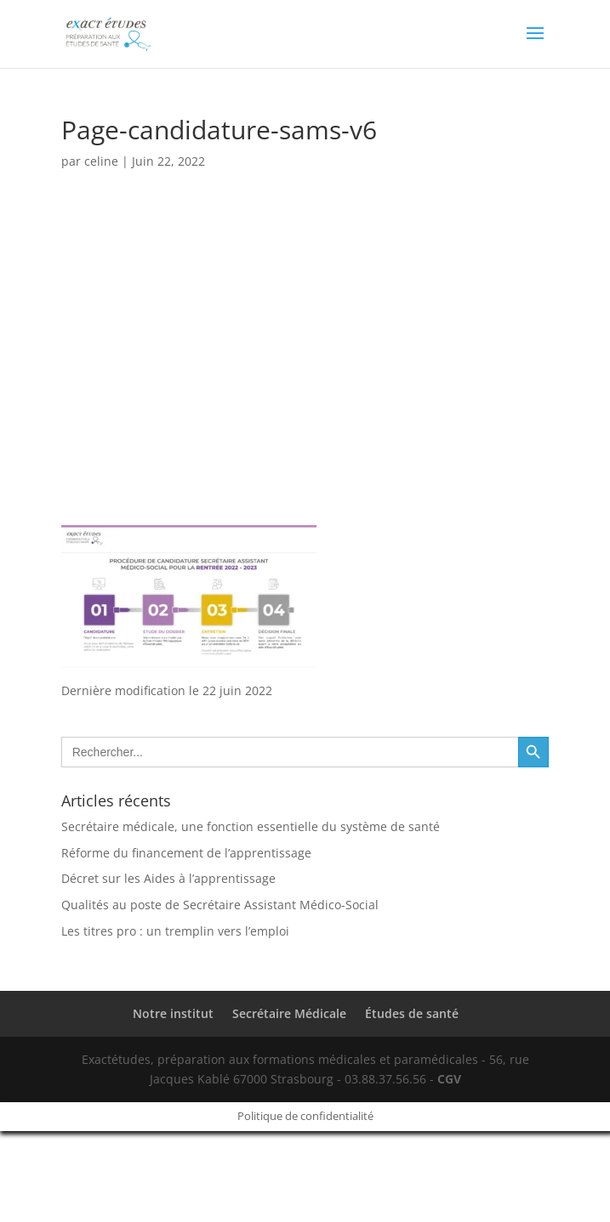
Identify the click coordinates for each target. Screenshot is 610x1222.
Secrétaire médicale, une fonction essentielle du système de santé (250, 826)
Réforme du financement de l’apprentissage (186, 853)
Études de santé (412, 1013)
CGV (449, 1079)
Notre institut (173, 1013)
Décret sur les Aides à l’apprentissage (168, 878)
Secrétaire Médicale (289, 1013)
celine (101, 161)
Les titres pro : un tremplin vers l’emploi (175, 931)
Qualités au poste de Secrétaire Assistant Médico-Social (220, 905)
